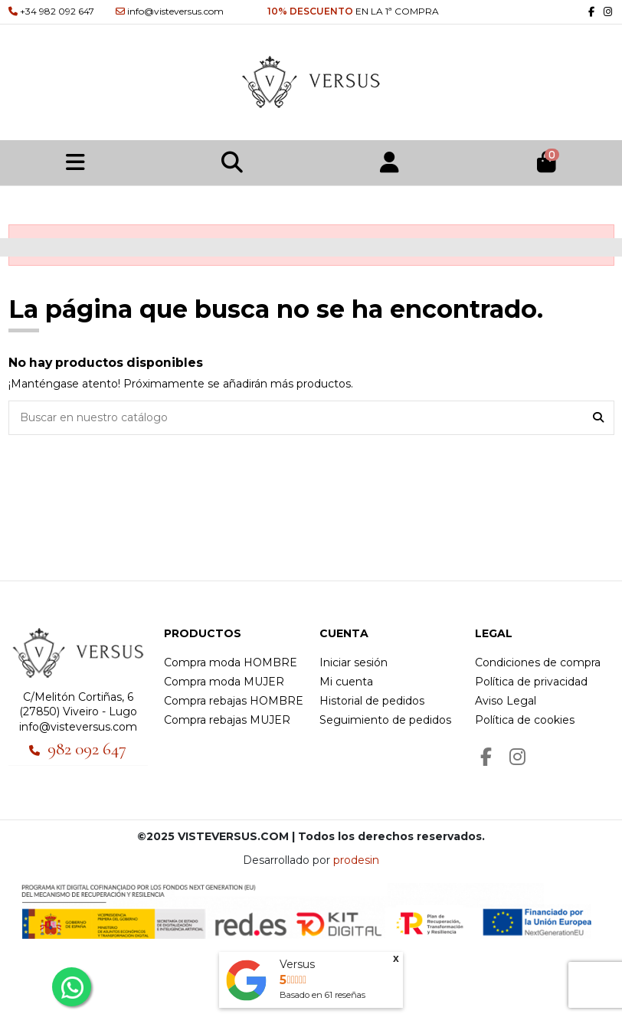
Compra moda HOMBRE (230, 662)
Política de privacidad (531, 682)
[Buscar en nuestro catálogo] (598, 418)
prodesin (356, 860)
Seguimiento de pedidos (385, 720)
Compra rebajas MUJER (227, 720)
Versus (297, 964)
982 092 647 (86, 749)
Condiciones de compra (538, 662)
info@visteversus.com (78, 727)
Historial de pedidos (371, 701)
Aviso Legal (505, 701)
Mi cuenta (346, 682)
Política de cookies (525, 720)
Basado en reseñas (322, 994)
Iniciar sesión (353, 662)
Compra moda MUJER (224, 682)
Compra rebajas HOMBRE (233, 701)
